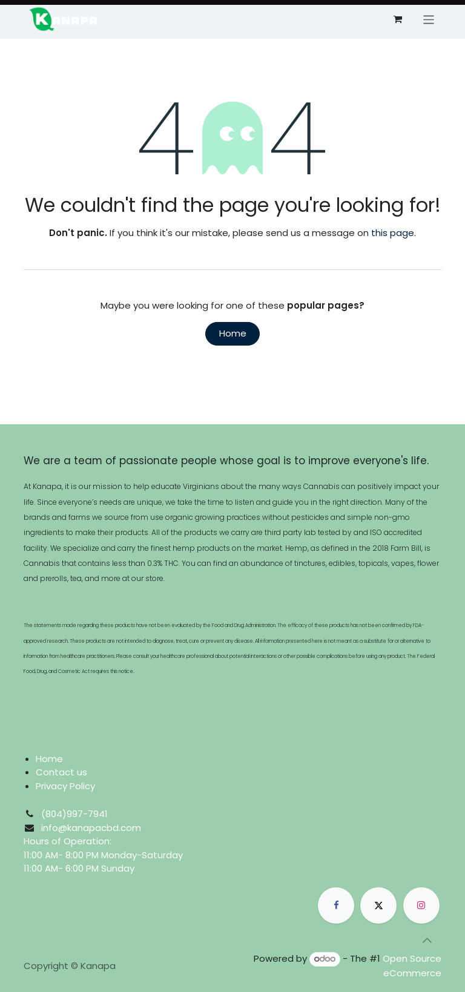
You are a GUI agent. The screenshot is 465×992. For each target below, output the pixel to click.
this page (392, 232)
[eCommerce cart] (398, 19)
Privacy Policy (65, 786)
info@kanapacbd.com (91, 827)
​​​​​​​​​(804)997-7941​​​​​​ (74, 813)
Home (232, 333)
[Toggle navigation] (429, 19)
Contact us (61, 772)
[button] (426, 939)
